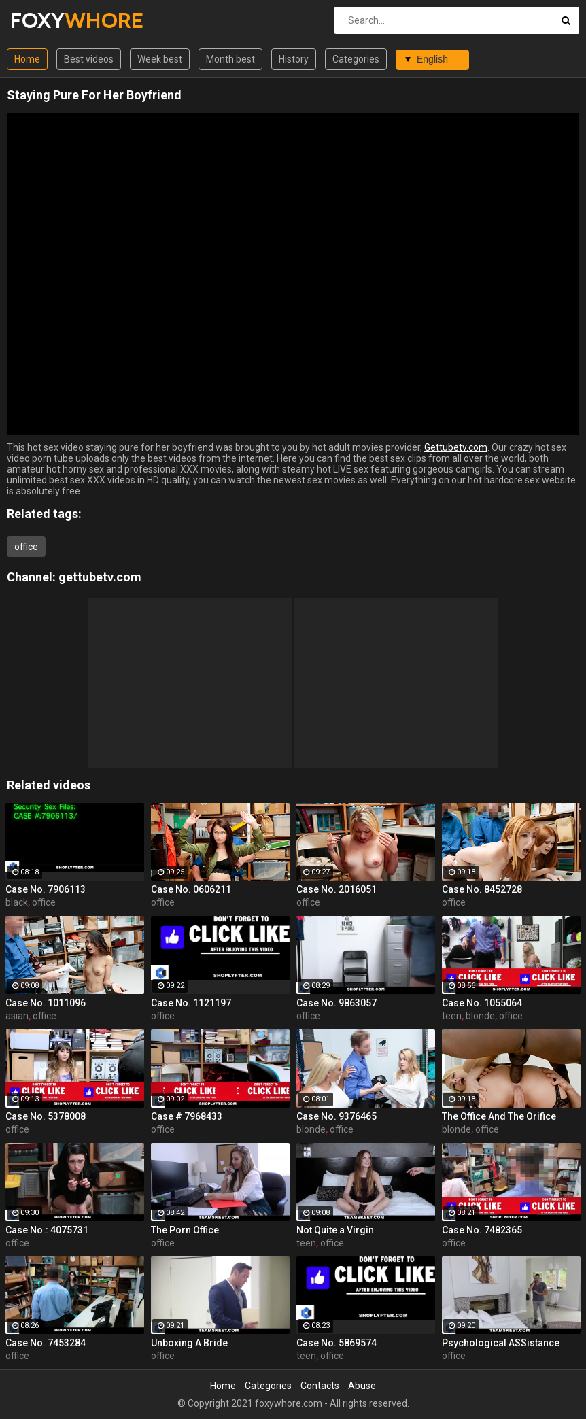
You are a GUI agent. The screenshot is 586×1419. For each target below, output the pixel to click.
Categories (355, 59)
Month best (230, 59)
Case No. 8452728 (482, 889)
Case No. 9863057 (336, 1002)
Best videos (89, 59)
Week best (159, 59)
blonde (480, 1015)
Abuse (362, 1385)
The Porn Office (185, 1230)
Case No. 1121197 (191, 1002)
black (16, 902)
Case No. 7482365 (482, 1230)
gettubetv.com (99, 577)
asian (17, 1015)
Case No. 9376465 (336, 1116)
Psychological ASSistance (500, 1342)
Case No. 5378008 (45, 1116)
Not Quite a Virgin (335, 1230)
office (26, 546)
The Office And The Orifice (499, 1116)
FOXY (46, 20)
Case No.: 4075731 (46, 1230)
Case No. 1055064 (482, 1002)
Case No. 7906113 (45, 889)
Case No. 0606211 (191, 889)
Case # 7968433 (186, 1116)
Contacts (319, 1385)
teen (452, 1015)
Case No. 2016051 (336, 889)
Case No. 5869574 (336, 1342)
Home (27, 59)
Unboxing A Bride (189, 1342)
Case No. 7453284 (45, 1342)
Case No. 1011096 (45, 1002)
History (294, 59)
